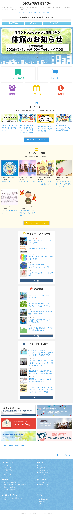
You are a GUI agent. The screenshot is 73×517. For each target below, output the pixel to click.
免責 (40, 503)
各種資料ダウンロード (44, 484)
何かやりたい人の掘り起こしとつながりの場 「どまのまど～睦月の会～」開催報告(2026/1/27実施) (40, 389)
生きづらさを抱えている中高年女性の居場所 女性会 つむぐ (64, 184)
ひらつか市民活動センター (13, 446)
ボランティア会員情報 (9, 487)
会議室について (8, 470)
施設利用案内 (7, 469)
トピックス (41, 465)
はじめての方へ (24, 12)
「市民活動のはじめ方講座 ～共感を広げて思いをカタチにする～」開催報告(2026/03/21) (40, 363)
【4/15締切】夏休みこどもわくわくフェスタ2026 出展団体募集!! (63, 128)
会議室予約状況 (36, 12)
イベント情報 (42, 467)
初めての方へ (7, 465)
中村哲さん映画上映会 (27, 181)
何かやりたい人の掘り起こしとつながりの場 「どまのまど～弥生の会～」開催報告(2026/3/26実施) (40, 353)
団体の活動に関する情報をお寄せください (15, 484)
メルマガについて (43, 486)
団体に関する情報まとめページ (12, 482)
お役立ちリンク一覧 (44, 482)
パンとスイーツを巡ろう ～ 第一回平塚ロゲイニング (45, 184)
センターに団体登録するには (11, 489)
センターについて (8, 467)
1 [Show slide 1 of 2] (35, 57)
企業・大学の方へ (8, 474)
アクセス (33, 23)
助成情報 (41, 469)
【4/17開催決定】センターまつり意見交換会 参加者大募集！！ (45, 129)
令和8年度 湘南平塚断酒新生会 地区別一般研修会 (27, 213)
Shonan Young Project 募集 (37, 248)
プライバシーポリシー (44, 498)
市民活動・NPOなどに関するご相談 (13, 498)
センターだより (43, 474)
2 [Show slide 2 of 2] (38, 57)
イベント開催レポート (44, 470)
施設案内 (13, 23)
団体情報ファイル (8, 486)
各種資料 (57, 23)
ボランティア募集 (43, 472)
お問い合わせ (47, 12)
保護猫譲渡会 (6, 181)
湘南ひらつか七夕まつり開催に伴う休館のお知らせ (9, 128)
